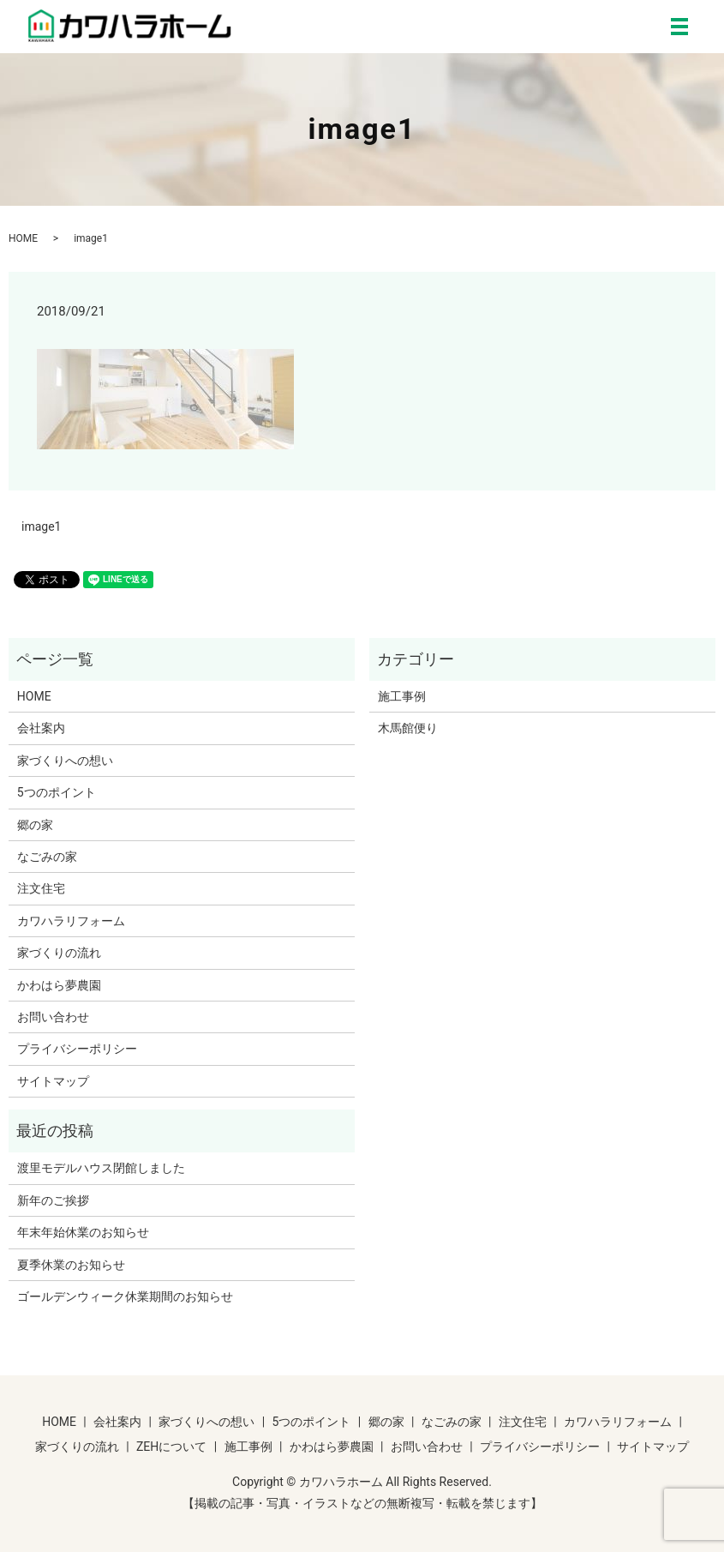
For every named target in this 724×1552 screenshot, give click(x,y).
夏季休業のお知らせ (71, 1265)
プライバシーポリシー (77, 1049)
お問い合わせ (53, 1017)
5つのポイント (56, 792)
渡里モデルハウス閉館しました (101, 1168)
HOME (23, 238)
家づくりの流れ (59, 952)
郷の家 (35, 825)
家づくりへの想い (65, 760)
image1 (41, 526)
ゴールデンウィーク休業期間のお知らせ (125, 1296)
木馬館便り (408, 728)
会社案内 (41, 728)
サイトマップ (53, 1081)
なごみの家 (47, 856)
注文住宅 (41, 888)
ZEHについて (171, 1446)
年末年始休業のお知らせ (83, 1232)
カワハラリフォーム (71, 921)
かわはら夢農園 (59, 985)
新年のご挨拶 (53, 1200)
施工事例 (402, 696)
